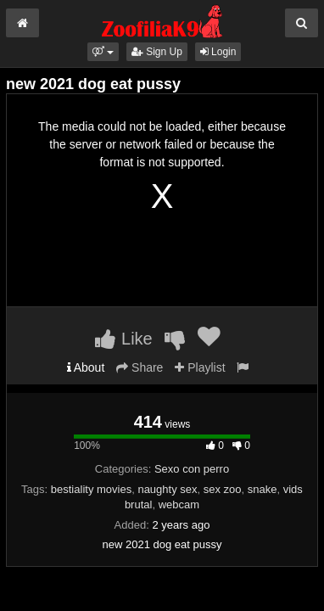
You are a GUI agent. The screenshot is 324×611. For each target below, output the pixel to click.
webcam (179, 504)
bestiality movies (91, 489)
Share (139, 367)
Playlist (200, 367)
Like (123, 338)
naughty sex (167, 489)
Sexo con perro (191, 468)
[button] (103, 51)
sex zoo (223, 489)
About (86, 367)
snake (262, 489)
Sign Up (156, 52)
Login (218, 52)
